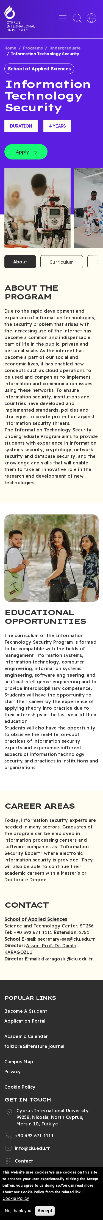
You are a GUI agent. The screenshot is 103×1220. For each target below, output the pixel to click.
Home (10, 48)
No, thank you (18, 1210)
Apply (22, 152)
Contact (24, 1161)
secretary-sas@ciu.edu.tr (66, 939)
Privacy (12, 1071)
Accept (44, 1210)
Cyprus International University (21, 26)
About (20, 262)
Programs (33, 48)
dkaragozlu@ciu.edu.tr (67, 959)
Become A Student (25, 1011)
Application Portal (25, 1021)
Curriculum (61, 262)
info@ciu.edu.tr (32, 1148)
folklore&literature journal (34, 1046)
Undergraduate (65, 48)
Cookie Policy (19, 1087)
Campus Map (18, 1061)
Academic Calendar (26, 1036)
